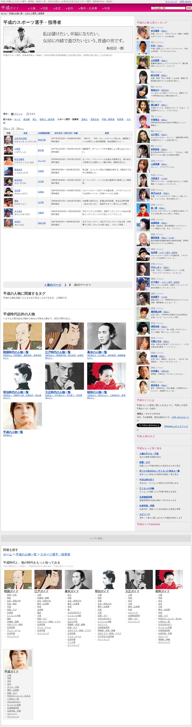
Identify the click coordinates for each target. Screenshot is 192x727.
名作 (70, 8)
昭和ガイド (169, 589)
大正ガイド (139, 589)
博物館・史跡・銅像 (76, 624)
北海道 (41, 171)
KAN (153, 45)
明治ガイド (108, 589)
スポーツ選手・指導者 (34, 13)
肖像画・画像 (13, 621)
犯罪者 (120, 119)
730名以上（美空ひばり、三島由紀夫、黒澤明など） (106, 393)
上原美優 (155, 164)
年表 (107, 8)
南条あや (155, 90)
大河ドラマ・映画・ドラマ (49, 621)
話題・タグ (144, 462)
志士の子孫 (72, 621)
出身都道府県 (44, 133)
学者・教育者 (108, 119)
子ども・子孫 (13, 687)
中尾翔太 (155, 119)
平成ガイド (18, 670)
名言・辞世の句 (14, 601)
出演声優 (11, 633)
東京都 (41, 150)
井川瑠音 (155, 31)
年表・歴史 (12, 604)
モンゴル (42, 161)
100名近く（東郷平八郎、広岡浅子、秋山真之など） (22, 393)
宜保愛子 (155, 297)
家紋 (9, 598)
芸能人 (84, 119)
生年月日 (58, 133)
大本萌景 (155, 60)
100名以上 (22, 432)
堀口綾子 (155, 105)
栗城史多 (18, 170)
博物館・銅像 (164, 639)
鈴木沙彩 (155, 75)
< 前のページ (53, 284)
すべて (17, 119)
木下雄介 (18, 211)
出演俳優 (11, 627)
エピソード (144, 514)
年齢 (76, 133)
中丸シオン (156, 267)
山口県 (41, 202)
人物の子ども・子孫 (148, 453)
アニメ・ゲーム (14, 630)
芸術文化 (95, 119)
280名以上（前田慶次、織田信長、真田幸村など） (22, 353)
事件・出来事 (88, 8)
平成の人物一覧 (16, 13)
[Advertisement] (67, 84)
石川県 (41, 181)
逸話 (9, 619)
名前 (25, 133)
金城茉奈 (155, 223)
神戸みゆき (156, 193)
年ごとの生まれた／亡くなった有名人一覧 (159, 471)
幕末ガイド (78, 589)
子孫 (9, 607)
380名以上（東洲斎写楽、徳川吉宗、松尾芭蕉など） (64, 353)
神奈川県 (42, 140)
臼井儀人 (155, 371)
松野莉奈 (155, 149)
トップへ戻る (96, 538)
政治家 (26, 119)
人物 (32, 8)
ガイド (10, 8)
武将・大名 (12, 595)
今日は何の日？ (146, 479)
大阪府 (41, 213)
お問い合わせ (185, 1)
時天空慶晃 (19, 159)
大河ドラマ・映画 (15, 624)
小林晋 (17, 149)
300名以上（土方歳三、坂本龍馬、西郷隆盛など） (106, 353)
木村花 (17, 222)
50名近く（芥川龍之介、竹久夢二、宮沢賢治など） (64, 393)
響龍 (16, 201)
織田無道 (155, 237)
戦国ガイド (18, 589)
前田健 (154, 356)
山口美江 (155, 134)
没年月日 (68, 133)
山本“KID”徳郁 (20, 138)
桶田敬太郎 (156, 312)
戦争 (100, 598)
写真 (45, 8)
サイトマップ (171, 1)
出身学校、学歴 (146, 505)
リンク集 (71, 642)
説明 (107, 133)
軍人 (35, 119)
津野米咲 (155, 326)
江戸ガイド (48, 589)
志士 (69, 595)
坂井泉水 (155, 385)
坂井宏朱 (18, 180)
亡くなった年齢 (146, 488)
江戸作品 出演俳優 (106, 636)
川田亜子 (155, 178)
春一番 (154, 208)
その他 (164, 179)
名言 (58, 8)
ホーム (4, 13)
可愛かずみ (156, 341)
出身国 (10, 613)
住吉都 (17, 190)
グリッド (18, 114)
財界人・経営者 (47, 119)
